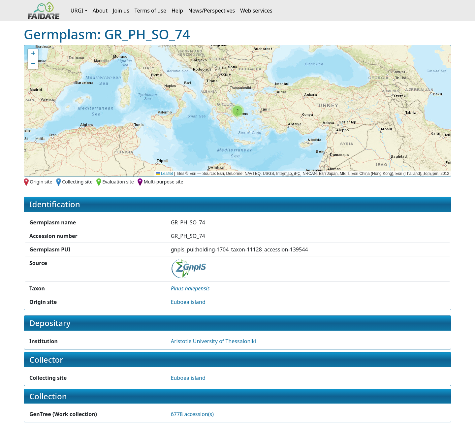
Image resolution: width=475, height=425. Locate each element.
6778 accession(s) (192, 414)
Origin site (41, 182)
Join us (121, 10)
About (100, 10)
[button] (237, 110)
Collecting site (77, 182)
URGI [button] (77, 10)
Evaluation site (118, 182)
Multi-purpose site (163, 182)
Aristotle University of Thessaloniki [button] (213, 341)
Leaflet (164, 173)
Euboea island (188, 302)
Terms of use (150, 10)
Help (177, 10)
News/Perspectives (211, 10)
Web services (256, 10)
